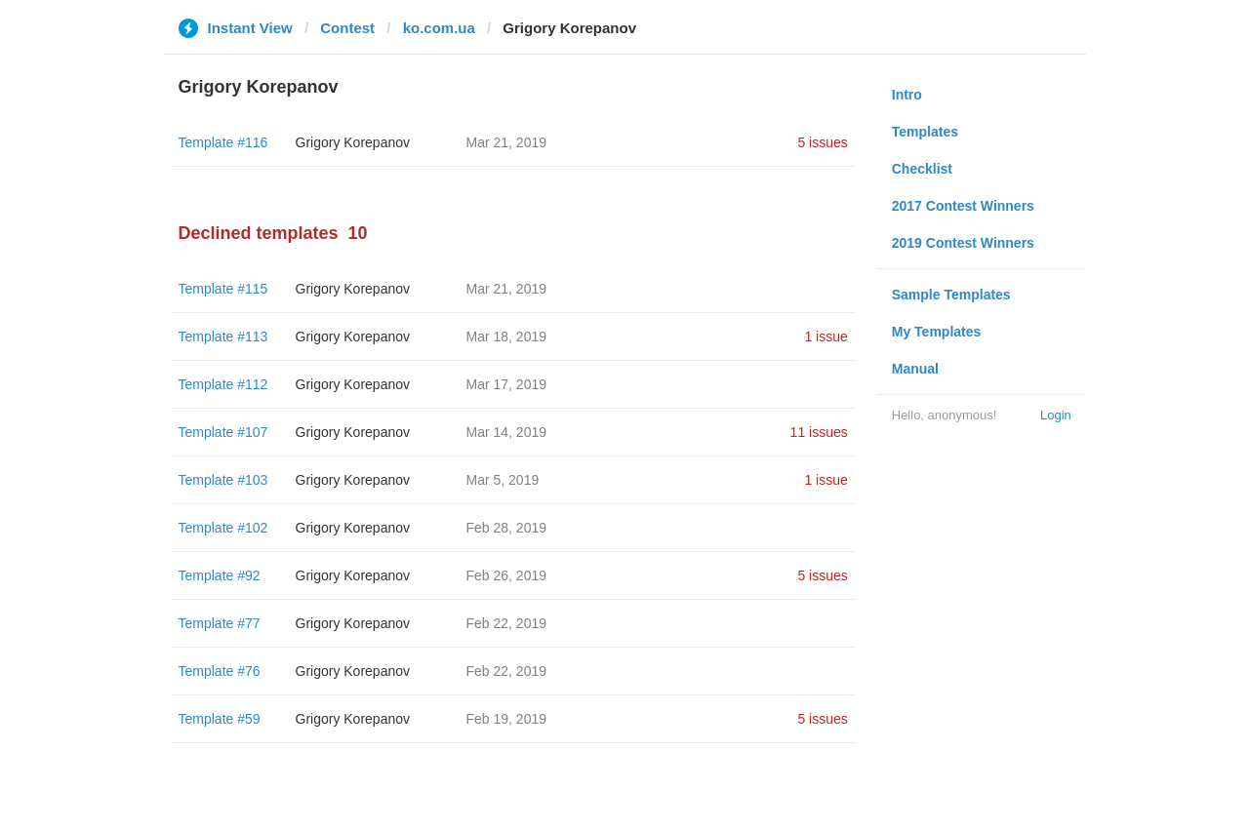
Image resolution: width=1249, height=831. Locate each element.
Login (1055, 415)
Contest (347, 28)
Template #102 (223, 527)
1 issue (825, 336)
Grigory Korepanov (353, 142)
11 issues (819, 432)
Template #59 (220, 719)
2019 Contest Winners (963, 243)
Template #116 (223, 142)
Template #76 (220, 671)
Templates (925, 131)
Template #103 (223, 480)
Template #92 (220, 575)
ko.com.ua (439, 28)
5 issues (822, 142)
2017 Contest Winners (963, 206)
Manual (915, 368)
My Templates (937, 331)
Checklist (922, 169)
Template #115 (223, 289)
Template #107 (223, 432)
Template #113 (223, 336)
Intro (907, 94)
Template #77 (220, 623)
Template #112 (223, 384)
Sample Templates (951, 294)
